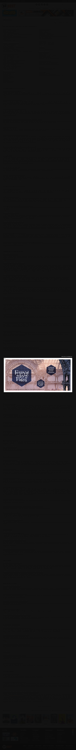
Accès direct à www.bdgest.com (66, 356)
